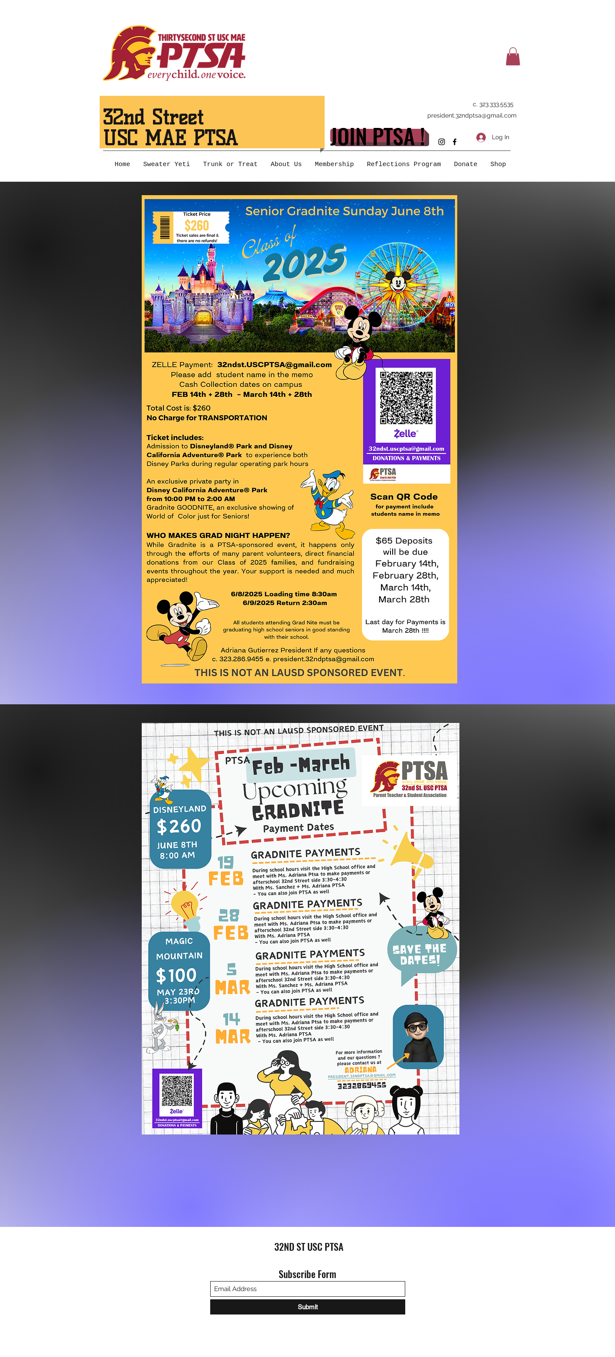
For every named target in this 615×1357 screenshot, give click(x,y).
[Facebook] (454, 141)
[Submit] (307, 1306)
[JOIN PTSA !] (377, 135)
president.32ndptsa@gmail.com (472, 115)
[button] (513, 56)
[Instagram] (441, 141)
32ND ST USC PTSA (308, 1246)
